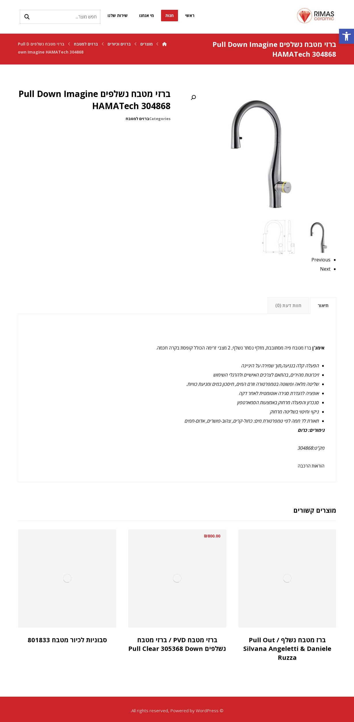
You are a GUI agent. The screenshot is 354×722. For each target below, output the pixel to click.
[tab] (323, 305)
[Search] (27, 16)
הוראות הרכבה (311, 466)
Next (325, 269)
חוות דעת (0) (288, 305)
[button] (346, 36)
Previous (320, 259)
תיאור (323, 305)
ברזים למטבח (137, 118)
